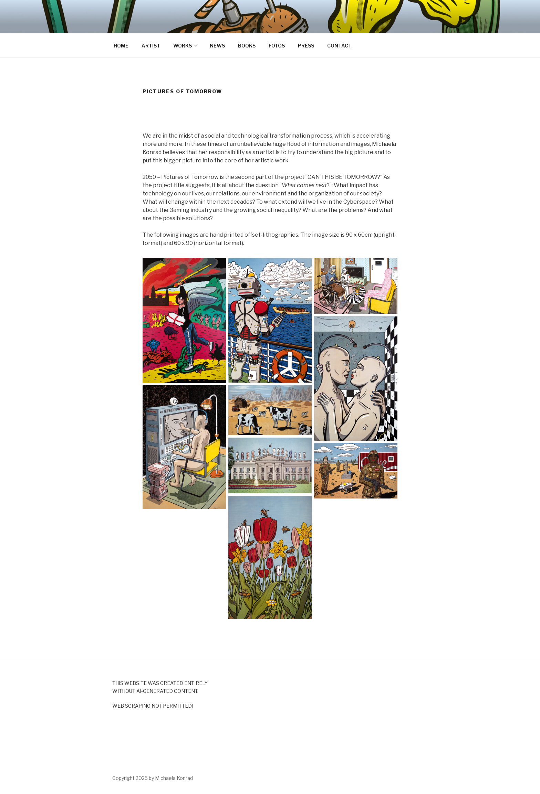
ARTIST (151, 46)
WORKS (185, 46)
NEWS (217, 46)
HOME (121, 46)
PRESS (306, 46)
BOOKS (247, 46)
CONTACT (339, 46)
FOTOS (277, 46)
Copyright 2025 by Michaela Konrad (152, 778)
